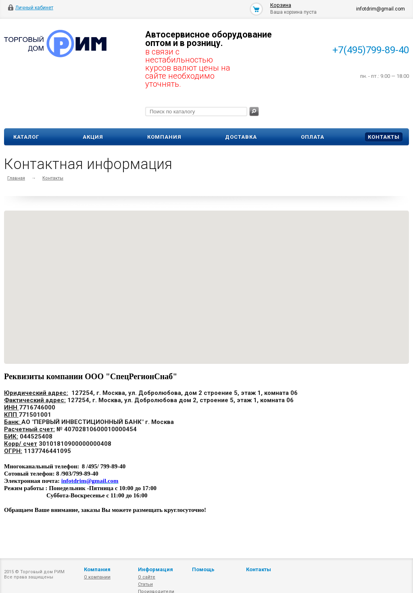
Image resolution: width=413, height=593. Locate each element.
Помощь (203, 569)
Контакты (384, 137)
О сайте (146, 577)
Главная (16, 178)
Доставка (241, 137)
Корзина (280, 5)
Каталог (26, 137)
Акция (93, 137)
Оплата (312, 137)
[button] (207, 297)
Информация (155, 569)
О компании (97, 577)
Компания (164, 137)
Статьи (145, 584)
